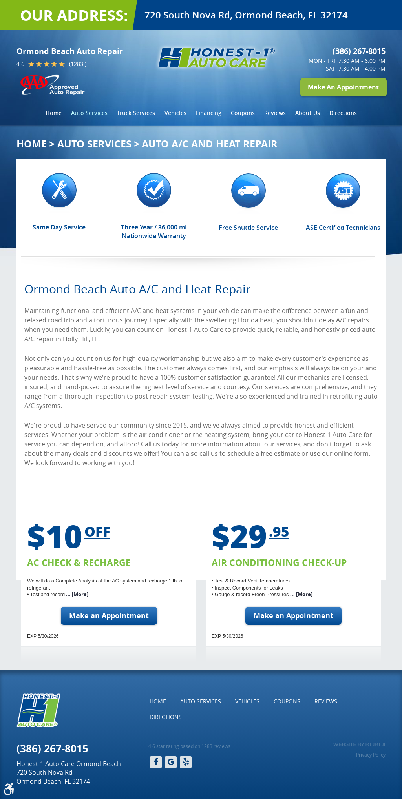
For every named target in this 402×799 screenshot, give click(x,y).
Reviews (275, 112)
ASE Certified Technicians (343, 227)
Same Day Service (59, 227)
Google (171, 762)
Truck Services (136, 112)
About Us (307, 112)
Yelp (186, 762)
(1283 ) (77, 63)
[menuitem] (53, 113)
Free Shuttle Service (248, 227)
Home (54, 112)
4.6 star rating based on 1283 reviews (189, 746)
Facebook (156, 762)
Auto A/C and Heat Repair (210, 144)
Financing (208, 112)
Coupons (243, 112)
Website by (359, 744)
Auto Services (89, 112)
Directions (343, 112)
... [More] (76, 594)
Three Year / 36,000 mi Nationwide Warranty (153, 231)
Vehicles (175, 112)
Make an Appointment (109, 616)
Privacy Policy (371, 755)
